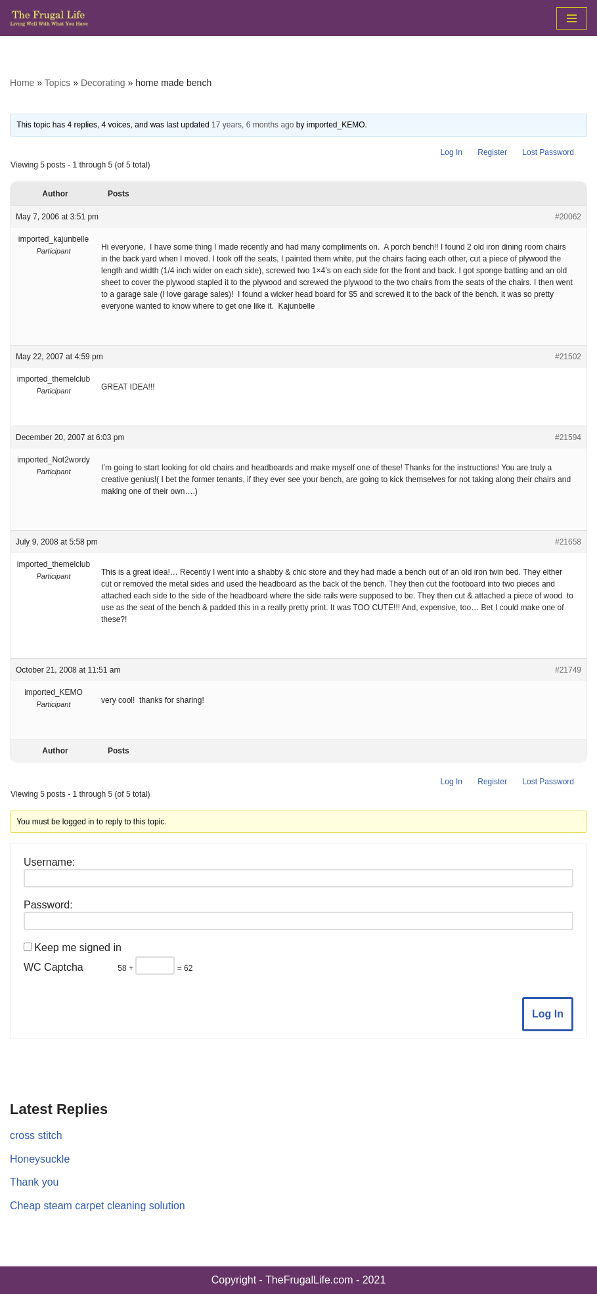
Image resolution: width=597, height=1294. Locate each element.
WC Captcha (53, 967)
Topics (58, 83)
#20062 (568, 216)
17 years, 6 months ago (252, 124)
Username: (49, 862)
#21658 (568, 542)
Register (492, 152)
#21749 (568, 670)
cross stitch (36, 1135)
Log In (451, 152)
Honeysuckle (40, 1159)
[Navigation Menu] (571, 18)
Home (22, 83)
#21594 (568, 437)
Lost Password (548, 152)
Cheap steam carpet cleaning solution (98, 1205)
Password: (48, 904)
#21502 (568, 356)
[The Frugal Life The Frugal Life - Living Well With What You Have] (49, 18)
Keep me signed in (78, 947)
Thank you (34, 1182)
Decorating (103, 83)
